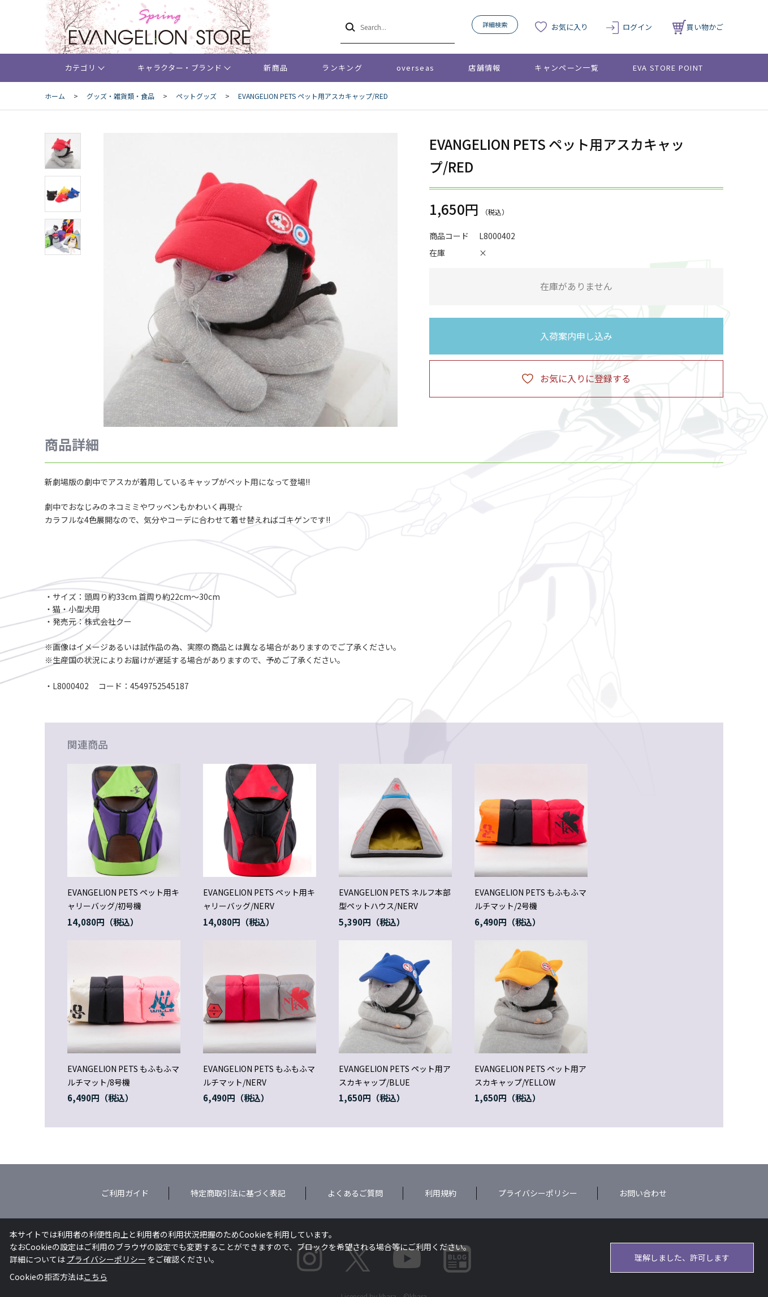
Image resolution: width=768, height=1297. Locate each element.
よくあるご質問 (355, 1193)
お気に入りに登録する (585, 378)
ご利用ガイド (125, 1193)
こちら (95, 1276)
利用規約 (440, 1193)
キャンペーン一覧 (566, 67)
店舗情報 (484, 67)
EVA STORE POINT (668, 67)
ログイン (637, 26)
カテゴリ (80, 67)
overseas (415, 67)
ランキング (342, 67)
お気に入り (569, 26)
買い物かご (697, 26)
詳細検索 (494, 24)
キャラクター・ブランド (179, 67)
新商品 (276, 67)
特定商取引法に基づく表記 (238, 1193)
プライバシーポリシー (537, 1193)
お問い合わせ (643, 1193)
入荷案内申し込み (576, 336)
